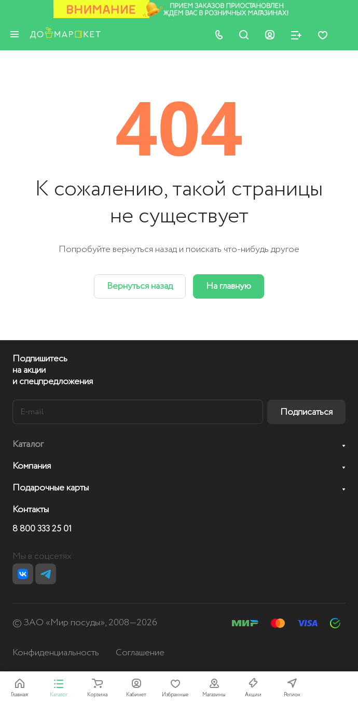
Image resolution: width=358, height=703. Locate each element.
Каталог (28, 444)
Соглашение (140, 652)
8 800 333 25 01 (42, 529)
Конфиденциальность (55, 652)
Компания (31, 466)
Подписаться (306, 412)
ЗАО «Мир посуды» (64, 622)
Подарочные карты (50, 488)
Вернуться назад (140, 286)
